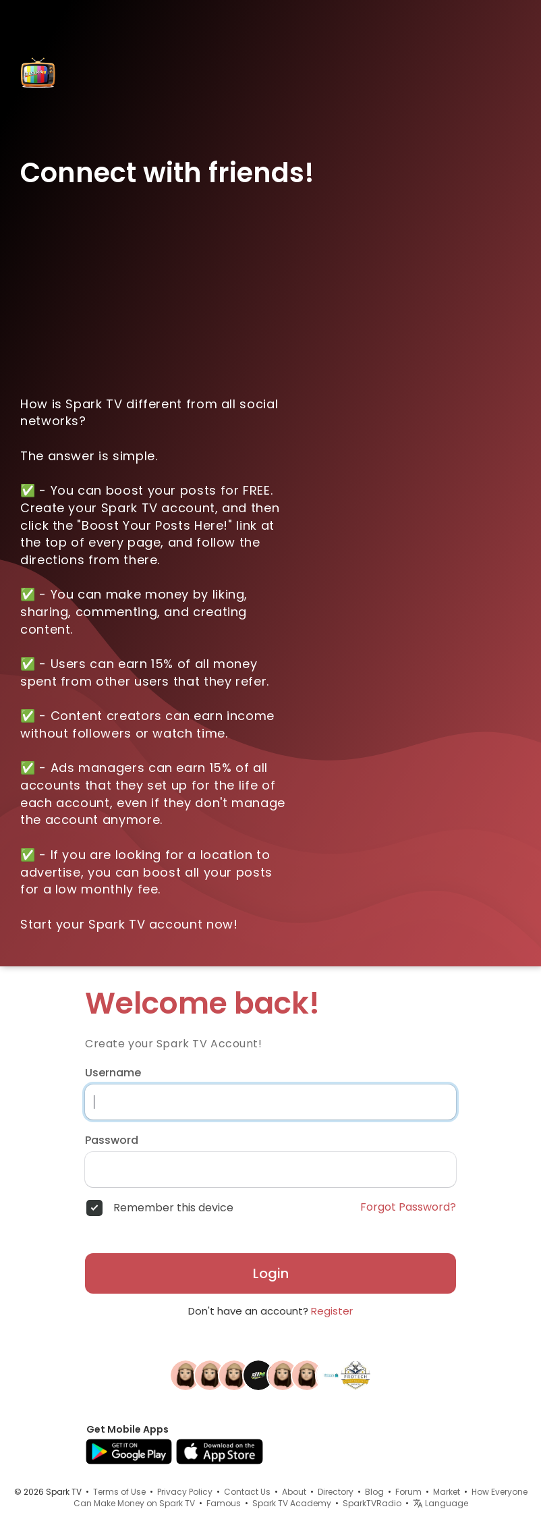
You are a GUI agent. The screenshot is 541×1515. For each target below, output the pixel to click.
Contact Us (247, 1491)
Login (271, 1273)
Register (332, 1311)
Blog (374, 1491)
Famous (223, 1503)
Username (113, 1073)
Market (446, 1491)
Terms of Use (119, 1491)
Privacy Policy (184, 1491)
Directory (335, 1491)
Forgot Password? (408, 1207)
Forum (408, 1491)
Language (440, 1503)
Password (111, 1140)
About (294, 1491)
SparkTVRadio (372, 1503)
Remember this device (173, 1208)
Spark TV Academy (291, 1503)
